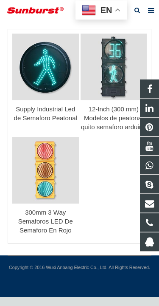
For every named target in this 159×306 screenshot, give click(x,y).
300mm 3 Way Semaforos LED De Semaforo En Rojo (45, 221)
